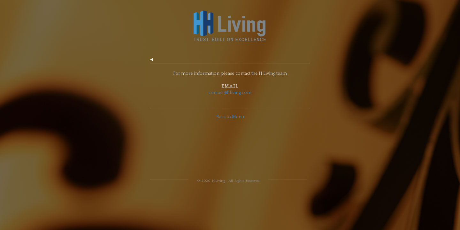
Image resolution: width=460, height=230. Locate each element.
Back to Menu (230, 116)
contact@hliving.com (230, 92)
